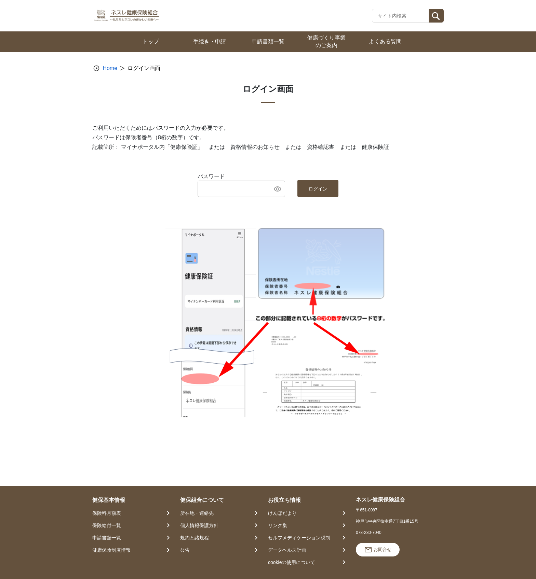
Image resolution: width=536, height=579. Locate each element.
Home (110, 68)
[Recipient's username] (400, 16)
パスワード (211, 176)
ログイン (317, 189)
